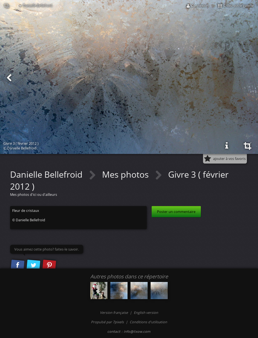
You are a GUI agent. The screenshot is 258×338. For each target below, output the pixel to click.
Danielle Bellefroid (35, 5)
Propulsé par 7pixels (107, 322)
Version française (114, 312)
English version (146, 312)
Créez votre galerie (236, 5)
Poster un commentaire (176, 211)
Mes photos (126, 174)
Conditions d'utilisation (148, 322)
